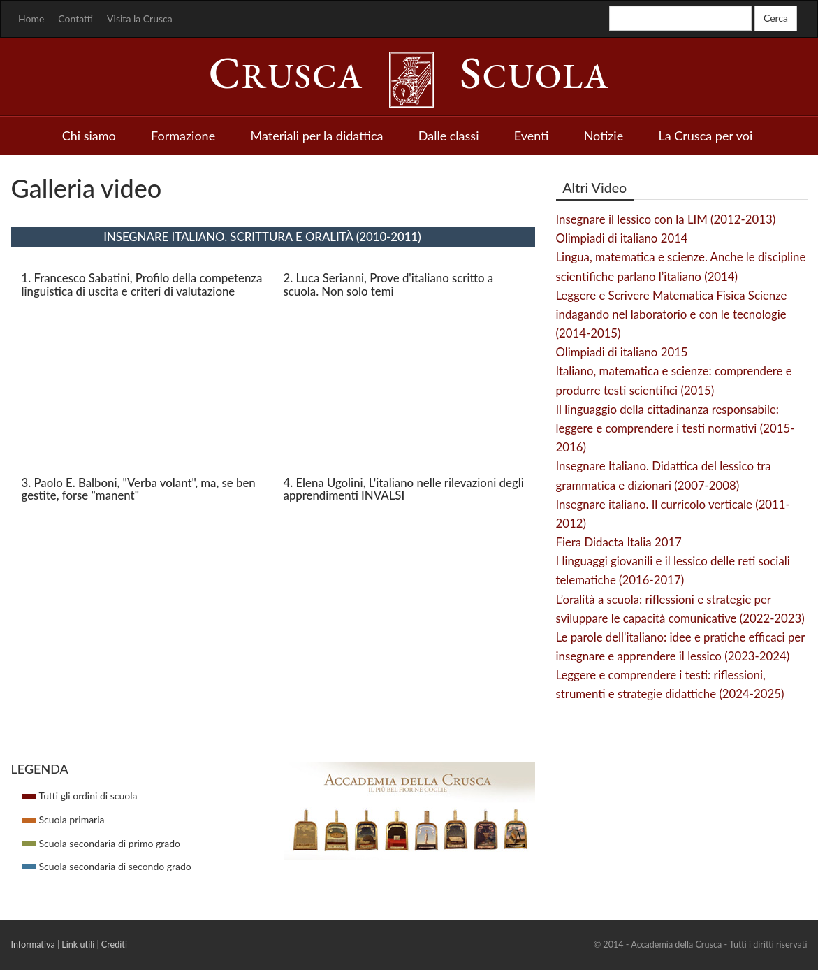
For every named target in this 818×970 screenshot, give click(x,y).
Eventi (531, 135)
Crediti (114, 944)
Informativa (33, 944)
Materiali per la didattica (316, 135)
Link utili (77, 944)
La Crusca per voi (706, 135)
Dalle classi (448, 135)
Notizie (604, 135)
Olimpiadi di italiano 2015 (622, 352)
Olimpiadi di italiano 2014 (622, 238)
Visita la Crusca (140, 18)
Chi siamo (89, 135)
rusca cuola (409, 76)
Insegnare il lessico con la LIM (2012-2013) (666, 219)
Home (31, 18)
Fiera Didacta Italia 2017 (619, 542)
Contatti (75, 18)
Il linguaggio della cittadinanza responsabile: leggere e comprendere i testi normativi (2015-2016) (675, 428)
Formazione (183, 135)
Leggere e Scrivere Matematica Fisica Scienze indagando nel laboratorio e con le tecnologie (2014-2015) (671, 314)
